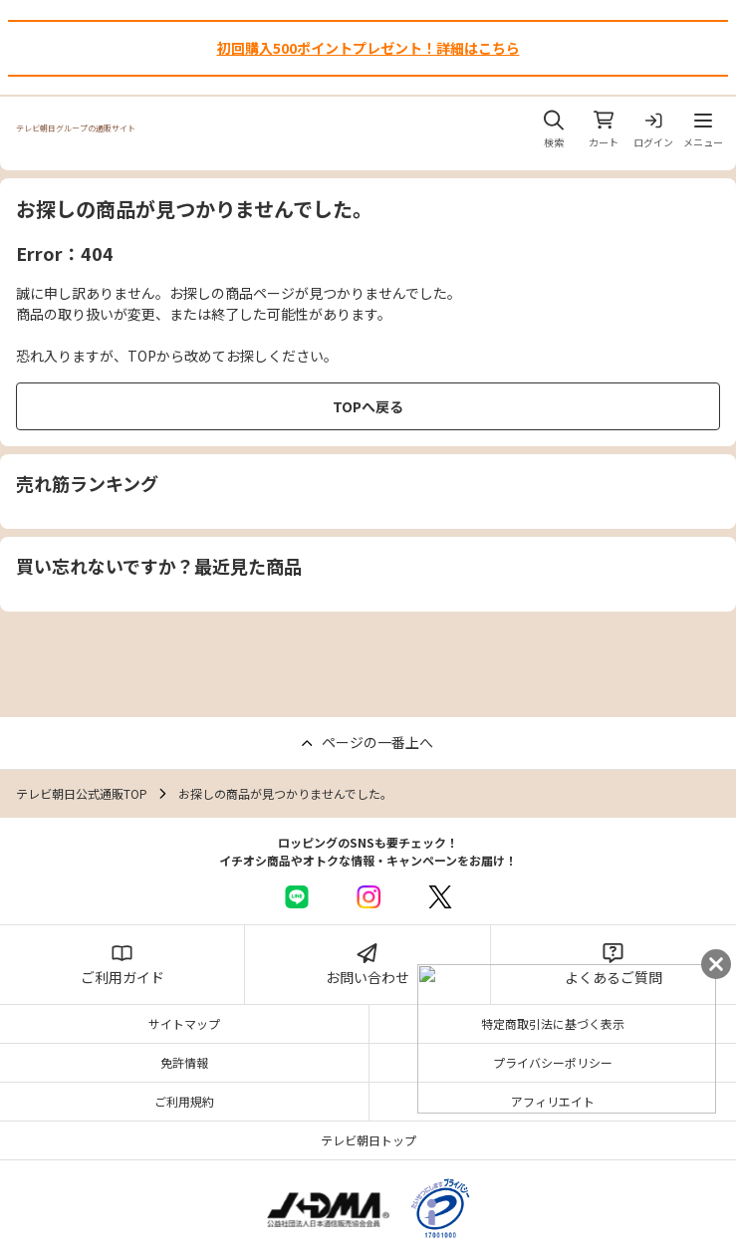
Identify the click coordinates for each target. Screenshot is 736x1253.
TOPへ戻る (368, 406)
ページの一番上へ (377, 742)
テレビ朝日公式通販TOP (81, 793)
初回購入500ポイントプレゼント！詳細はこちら (368, 48)
